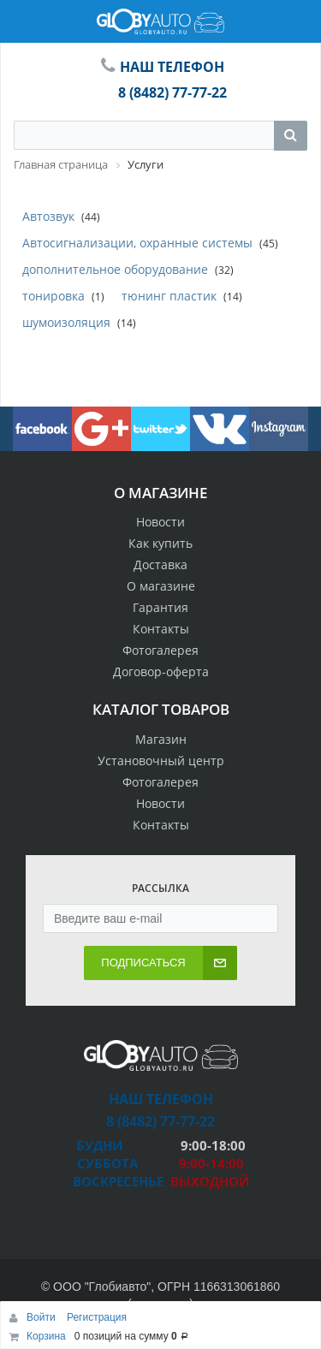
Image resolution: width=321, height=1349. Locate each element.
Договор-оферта (161, 671)
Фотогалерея (160, 650)
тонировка (53, 296)
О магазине (161, 586)
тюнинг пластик (169, 296)
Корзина (46, 1336)
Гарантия (160, 607)
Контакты (161, 629)
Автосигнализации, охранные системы (137, 243)
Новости (160, 522)
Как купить (160, 543)
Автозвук (48, 216)
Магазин (161, 739)
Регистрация (97, 1317)
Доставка (160, 564)
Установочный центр (161, 760)
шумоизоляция (66, 322)
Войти (42, 1317)
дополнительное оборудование (115, 269)
